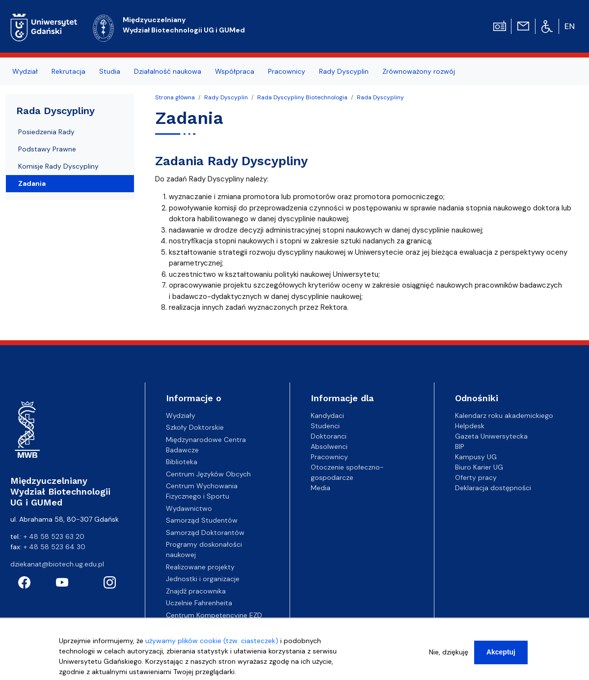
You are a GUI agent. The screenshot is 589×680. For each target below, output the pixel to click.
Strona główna (175, 97)
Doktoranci (329, 436)
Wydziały (180, 415)
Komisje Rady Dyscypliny (58, 166)
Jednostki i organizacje (203, 578)
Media (320, 487)
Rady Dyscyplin (226, 97)
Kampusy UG (476, 456)
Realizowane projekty (200, 566)
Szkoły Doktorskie (195, 427)
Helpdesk (469, 425)
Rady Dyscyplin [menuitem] (344, 71)
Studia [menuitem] (109, 71)
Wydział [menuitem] (25, 71)
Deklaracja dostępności (493, 487)
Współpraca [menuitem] (234, 71)
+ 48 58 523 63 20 (54, 536)
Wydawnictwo (189, 508)
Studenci (325, 425)
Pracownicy (329, 456)
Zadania (32, 183)
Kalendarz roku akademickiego (504, 415)
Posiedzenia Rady (46, 131)
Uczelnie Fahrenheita (199, 602)
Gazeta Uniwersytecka (491, 436)
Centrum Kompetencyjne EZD (214, 615)
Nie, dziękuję (448, 654)
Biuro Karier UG (479, 467)
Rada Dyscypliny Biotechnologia (302, 97)
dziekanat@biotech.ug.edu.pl (57, 564)
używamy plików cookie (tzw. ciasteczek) (211, 642)
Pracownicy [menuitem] (286, 71)
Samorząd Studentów (202, 520)
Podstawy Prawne (47, 149)
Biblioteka (181, 461)
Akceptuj (500, 654)
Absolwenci (329, 446)
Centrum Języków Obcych (208, 474)
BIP (459, 446)
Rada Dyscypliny (380, 97)
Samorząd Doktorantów (205, 532)
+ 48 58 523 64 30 (54, 546)
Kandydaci (327, 415)
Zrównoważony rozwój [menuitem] (418, 71)
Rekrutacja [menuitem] (68, 71)
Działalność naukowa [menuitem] (167, 71)
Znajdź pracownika (196, 591)
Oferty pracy (476, 477)
